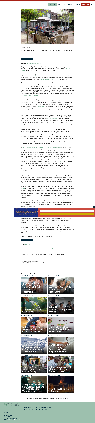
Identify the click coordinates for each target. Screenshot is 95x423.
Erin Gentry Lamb (37, 56)
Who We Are (61, 4)
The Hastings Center (13, 405)
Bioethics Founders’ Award (45, 407)
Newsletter (38, 405)
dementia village (40, 106)
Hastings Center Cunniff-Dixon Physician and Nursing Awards (39, 409)
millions (36, 75)
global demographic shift (47, 79)
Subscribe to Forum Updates (27, 59)
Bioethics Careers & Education (63, 405)
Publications (76, 4)
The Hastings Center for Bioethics (16, 5)
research (32, 84)
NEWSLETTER (52, 4)
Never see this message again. (55, 217)
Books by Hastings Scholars (31, 407)
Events (32, 405)
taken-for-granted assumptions (32, 95)
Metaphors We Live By (52, 118)
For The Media (46, 405)
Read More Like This (47, 248)
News (53, 405)
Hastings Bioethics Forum (35, 63)
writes (23, 188)
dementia (27, 244)
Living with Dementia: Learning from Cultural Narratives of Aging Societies (41, 147)
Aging (27, 63)
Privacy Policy (9, 419)
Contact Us (27, 405)
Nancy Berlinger (27, 56)
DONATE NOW (85, 4)
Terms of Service (17, 419)
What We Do (69, 4)
